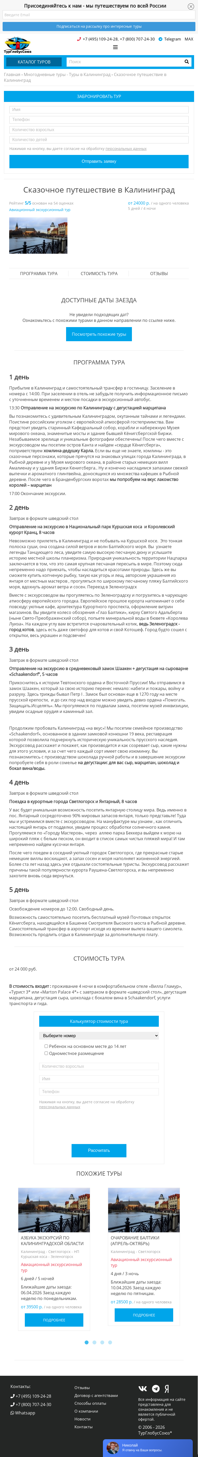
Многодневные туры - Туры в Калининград (67, 74)
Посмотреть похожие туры (99, 334)
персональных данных (126, 148)
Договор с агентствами (96, 1395)
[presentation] (99, 1124)
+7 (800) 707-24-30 (30, 1404)
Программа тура (38, 273)
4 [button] (110, 1343)
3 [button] (103, 1343)
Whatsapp (22, 1413)
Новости (82, 1418)
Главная (12, 74)
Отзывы (159, 273)
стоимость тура (99, 273)
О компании (86, 1411)
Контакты (83, 1426)
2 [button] (95, 1343)
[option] (38, 235)
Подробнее (54, 1319)
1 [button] (87, 1343)
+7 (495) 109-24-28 (30, 1396)
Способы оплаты (90, 1403)
